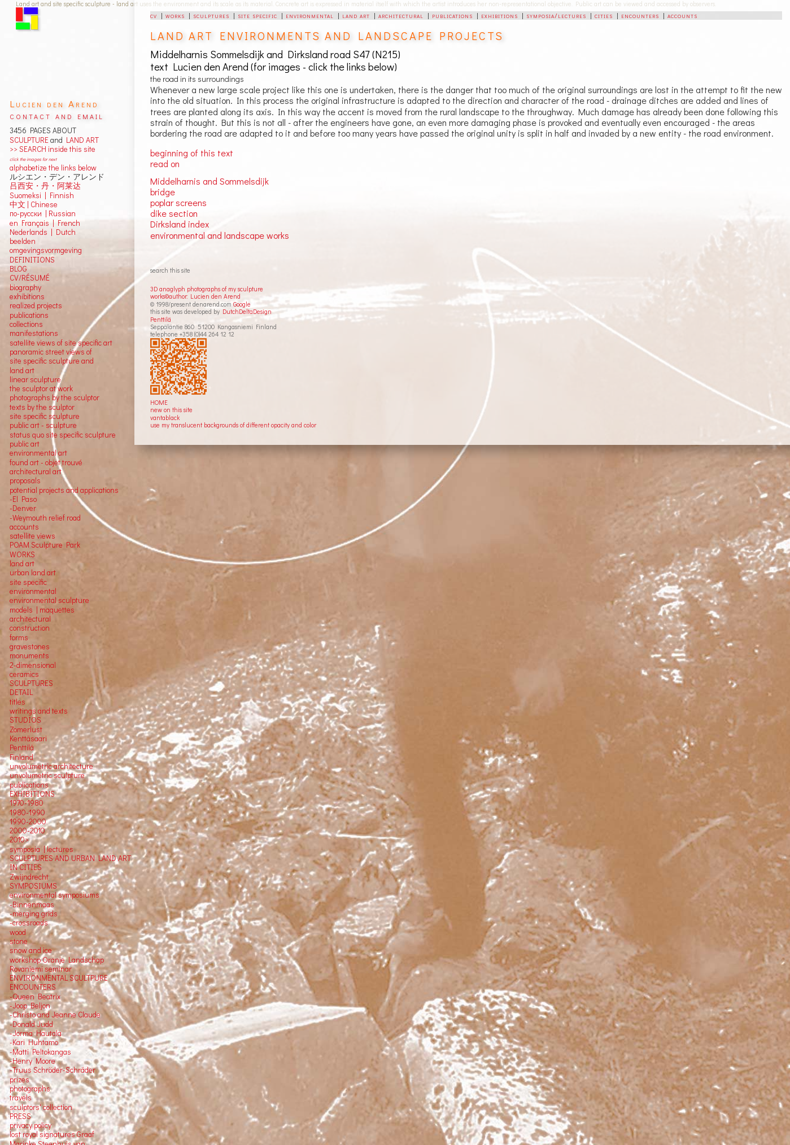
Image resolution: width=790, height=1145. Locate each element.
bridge (162, 192)
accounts (682, 15)
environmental (310, 15)
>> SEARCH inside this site (52, 149)
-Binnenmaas (32, 904)
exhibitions (499, 15)
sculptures (211, 15)
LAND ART (81, 140)
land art (356, 15)
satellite (22, 536)
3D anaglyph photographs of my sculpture (206, 289)
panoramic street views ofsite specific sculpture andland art (52, 361)
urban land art (33, 572)
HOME (159, 402)
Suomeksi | (28, 195)
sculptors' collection (41, 1107)
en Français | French (45, 223)
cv (153, 15)
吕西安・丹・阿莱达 (45, 186)
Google (242, 304)
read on (165, 163)
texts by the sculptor (42, 407)
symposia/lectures (556, 15)
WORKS (22, 554)
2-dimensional (33, 665)
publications (452, 15)
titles (17, 702)
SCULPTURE (29, 140)
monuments (29, 655)
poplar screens (178, 202)
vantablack (165, 417)
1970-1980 (26, 803)
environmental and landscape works (219, 235)
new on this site (171, 409)
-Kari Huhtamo (34, 1042)
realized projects (36, 305)
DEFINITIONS (32, 260)
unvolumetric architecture (51, 766)
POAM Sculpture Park (45, 545)
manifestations (34, 333)
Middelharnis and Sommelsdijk (209, 181)
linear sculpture (35, 379)
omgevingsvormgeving (46, 250)
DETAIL (21, 692)
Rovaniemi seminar (41, 969)
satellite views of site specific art (61, 343)
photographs (30, 1088)
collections (26, 324)
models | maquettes (42, 610)
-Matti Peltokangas (40, 1052)
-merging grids (34, 913)
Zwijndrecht (29, 877)
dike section (174, 213)
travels (21, 1097)
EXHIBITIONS (32, 794)
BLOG (18, 269)
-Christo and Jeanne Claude (55, 1014)
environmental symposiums (54, 895)
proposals (25, 480)
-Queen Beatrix (35, 996)
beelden (23, 241)
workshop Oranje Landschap (57, 960)
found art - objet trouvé (46, 462)
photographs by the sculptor (54, 397)
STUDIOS (25, 720)
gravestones (30, 646)
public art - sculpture (43, 425)
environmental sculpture (49, 600)
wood (18, 932)
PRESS (20, 1116)
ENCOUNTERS (33, 987)
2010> (19, 839)
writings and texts (39, 711)
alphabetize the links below (53, 168)
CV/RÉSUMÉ (30, 278)
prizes (19, 1079)
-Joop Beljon (30, 1005)
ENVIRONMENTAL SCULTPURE (59, 978)
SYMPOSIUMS (33, 886)
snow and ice (31, 950)
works (175, 15)
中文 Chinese (34, 204)
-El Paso (23, 499)
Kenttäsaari (28, 738)
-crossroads (29, 922)
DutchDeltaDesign (247, 311)
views (46, 536)
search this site (170, 270)
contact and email (57, 115)
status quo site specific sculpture (63, 435)
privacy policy (30, 1125)
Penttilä (160, 319)
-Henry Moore (32, 1061)
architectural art (36, 471)
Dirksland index (179, 224)
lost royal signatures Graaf (52, 1134)
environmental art (38, 453)
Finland (21, 757)
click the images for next (33, 159)
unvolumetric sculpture (47, 775)
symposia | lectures (41, 849)
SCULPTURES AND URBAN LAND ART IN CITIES (70, 862)
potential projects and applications (64, 490)
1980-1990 (27, 812)
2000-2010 (27, 830)
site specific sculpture (45, 416)
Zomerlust (26, 729)
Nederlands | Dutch (43, 232)
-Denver (23, 508)
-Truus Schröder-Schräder (52, 1070)
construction (30, 628)
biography (25, 287)
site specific (257, 15)
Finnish (60, 195)
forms (19, 637)
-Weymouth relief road (45, 518)
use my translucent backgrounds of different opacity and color (233, 425)
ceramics (24, 674)
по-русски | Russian (43, 213)
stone (19, 941)
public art (25, 444)
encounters (640, 15)
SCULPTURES (31, 683)
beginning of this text (191, 153)
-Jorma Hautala (36, 1033)
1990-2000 (28, 821)
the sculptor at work (41, 388)
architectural (401, 15)
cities (604, 15)
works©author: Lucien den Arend (195, 296)
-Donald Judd (31, 1024)
